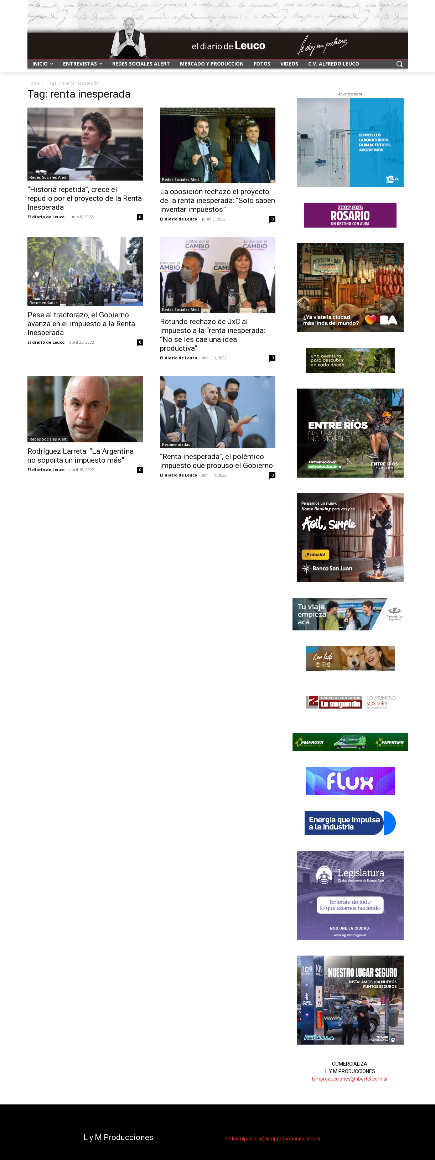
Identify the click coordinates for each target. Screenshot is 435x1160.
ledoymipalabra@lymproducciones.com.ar (273, 1138)
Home (33, 83)
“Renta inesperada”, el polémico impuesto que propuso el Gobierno (216, 461)
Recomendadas (44, 302)
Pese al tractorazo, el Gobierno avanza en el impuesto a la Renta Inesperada (81, 324)
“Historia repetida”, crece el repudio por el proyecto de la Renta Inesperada (84, 198)
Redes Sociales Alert (48, 177)
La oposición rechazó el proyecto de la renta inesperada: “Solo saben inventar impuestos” (217, 200)
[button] (399, 63)
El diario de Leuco (45, 216)
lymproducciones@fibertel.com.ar (350, 1079)
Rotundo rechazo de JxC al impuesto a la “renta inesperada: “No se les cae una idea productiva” (212, 335)
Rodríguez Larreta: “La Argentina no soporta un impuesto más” (80, 455)
